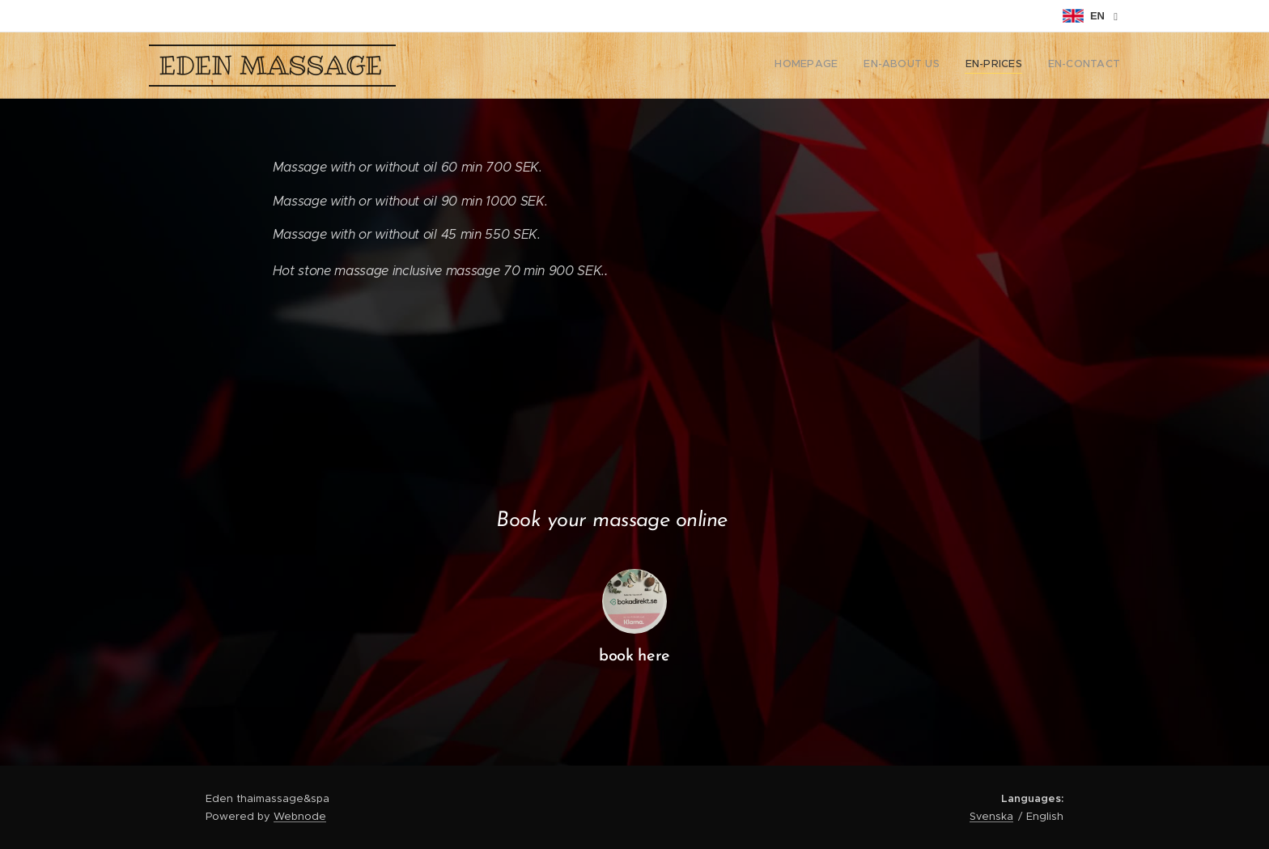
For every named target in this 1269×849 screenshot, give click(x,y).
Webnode (300, 816)
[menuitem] (1046, 65)
